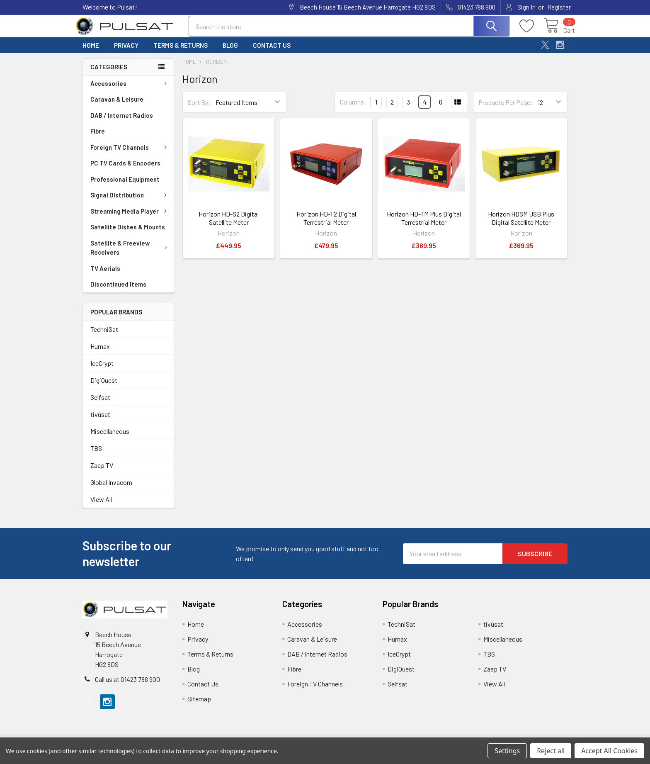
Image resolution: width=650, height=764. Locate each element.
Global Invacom (111, 488)
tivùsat (100, 420)
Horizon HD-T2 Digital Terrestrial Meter (326, 224)
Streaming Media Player (130, 217)
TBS (96, 454)
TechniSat (104, 335)
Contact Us (272, 51)
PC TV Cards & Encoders (125, 169)
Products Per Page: (505, 108)
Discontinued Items (118, 290)
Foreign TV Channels (130, 153)
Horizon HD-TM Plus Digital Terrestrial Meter (424, 224)
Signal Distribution (130, 200)
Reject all (551, 750)
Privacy (126, 51)
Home (90, 51)
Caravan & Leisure (116, 105)
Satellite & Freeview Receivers (130, 253)
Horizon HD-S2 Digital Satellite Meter (229, 224)
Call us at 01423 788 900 (127, 685)
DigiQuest (103, 386)
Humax (100, 352)
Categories (108, 72)
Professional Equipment (125, 185)
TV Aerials (105, 274)
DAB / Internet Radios (121, 121)
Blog (230, 51)
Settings (507, 750)
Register (559, 7)
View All (101, 505)
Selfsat (100, 403)
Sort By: (199, 108)
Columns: (353, 108)
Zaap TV (101, 471)
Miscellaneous (109, 437)
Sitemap (199, 704)
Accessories (130, 89)
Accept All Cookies (609, 750)
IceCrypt (102, 369)
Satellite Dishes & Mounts (127, 232)
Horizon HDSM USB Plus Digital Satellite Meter (521, 224)
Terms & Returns (180, 51)
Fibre (97, 137)
